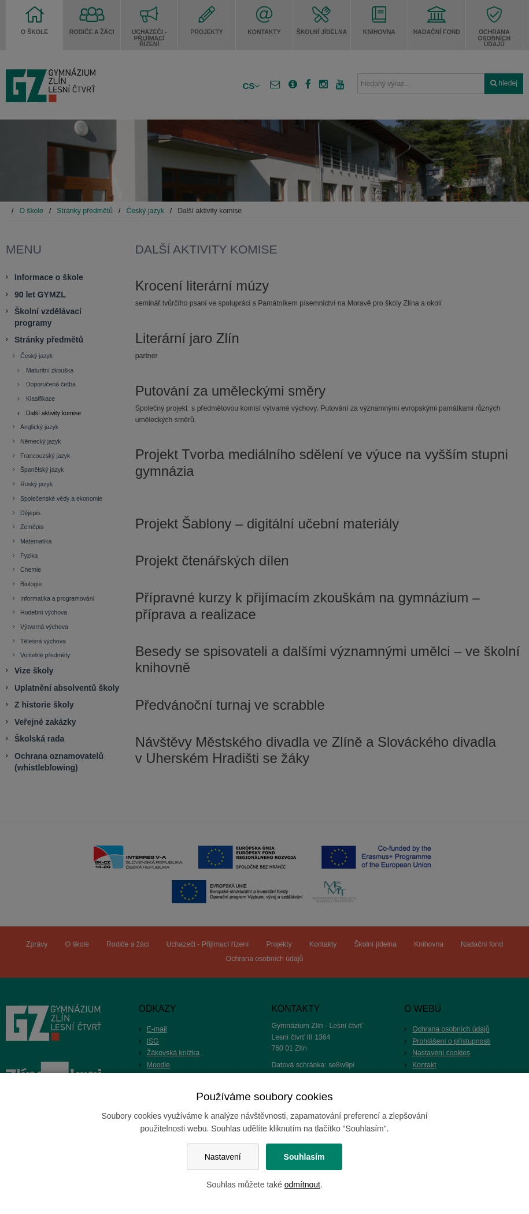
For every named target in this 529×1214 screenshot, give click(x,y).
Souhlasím (304, 1156)
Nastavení (223, 1156)
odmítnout (302, 1184)
